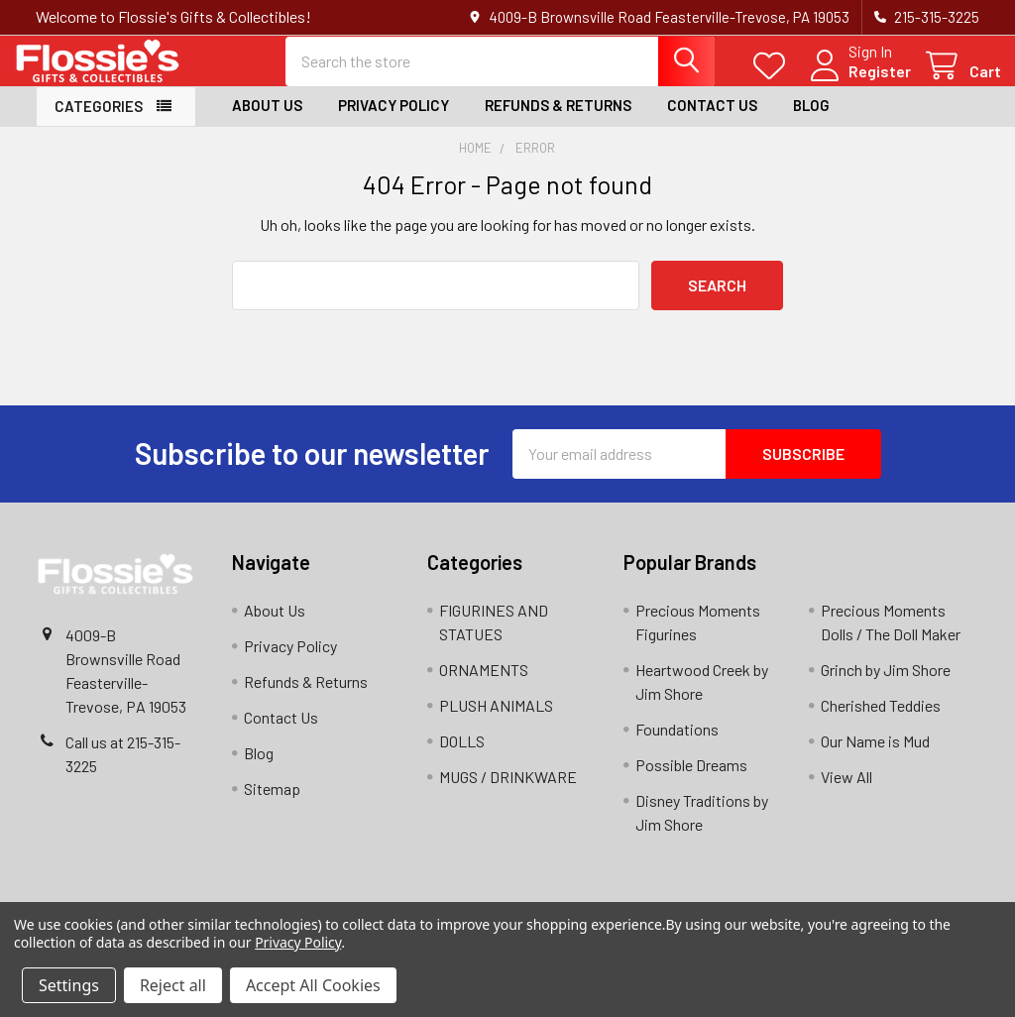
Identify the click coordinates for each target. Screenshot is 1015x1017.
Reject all (173, 985)
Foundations (677, 744)
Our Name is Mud (875, 756)
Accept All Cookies (313, 985)
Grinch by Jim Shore (886, 685)
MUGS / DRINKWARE (508, 792)
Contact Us (712, 122)
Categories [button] (99, 123)
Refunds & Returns (558, 122)
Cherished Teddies (881, 721)
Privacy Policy (393, 122)
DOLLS (462, 756)
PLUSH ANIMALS (496, 721)
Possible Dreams (691, 780)
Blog (811, 122)
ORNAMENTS (483, 685)
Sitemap (272, 804)
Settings (69, 985)
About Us (267, 122)
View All (846, 792)
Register (858, 81)
